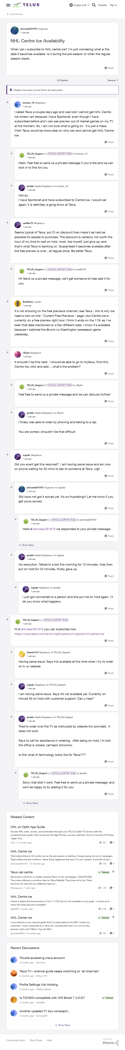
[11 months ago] (23, 842)
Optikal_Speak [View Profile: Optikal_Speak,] (43, 989)
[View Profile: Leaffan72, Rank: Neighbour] (17, 225)
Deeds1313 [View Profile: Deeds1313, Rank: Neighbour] (33, 652)
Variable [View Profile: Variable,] (40, 1002)
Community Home (15, 1040)
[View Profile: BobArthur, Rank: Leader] (17, 303)
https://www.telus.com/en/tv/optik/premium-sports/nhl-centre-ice (59, 634)
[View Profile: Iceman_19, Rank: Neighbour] (17, 104)
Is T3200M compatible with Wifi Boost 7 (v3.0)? (52, 998)
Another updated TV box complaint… (45, 1011)
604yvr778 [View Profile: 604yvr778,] (41, 975)
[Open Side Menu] (8, 5)
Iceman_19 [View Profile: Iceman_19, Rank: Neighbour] (28, 102)
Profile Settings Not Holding (39, 984)
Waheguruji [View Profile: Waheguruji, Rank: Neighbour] (16, 887)
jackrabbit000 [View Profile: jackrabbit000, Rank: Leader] (18, 933)
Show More (26, 545)
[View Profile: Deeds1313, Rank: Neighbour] (22, 654)
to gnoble (55, 587)
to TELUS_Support (60, 652)
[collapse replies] (7, 102)
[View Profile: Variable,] (14, 1000)
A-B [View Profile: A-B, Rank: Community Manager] (12, 842)
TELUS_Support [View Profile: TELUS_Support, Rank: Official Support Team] (35, 153)
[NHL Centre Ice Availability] (27, 106)
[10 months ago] (36, 863)
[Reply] (109, 68)
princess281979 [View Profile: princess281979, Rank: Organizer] (28, 28)
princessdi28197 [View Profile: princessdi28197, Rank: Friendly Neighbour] (19, 863)
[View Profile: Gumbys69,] (14, 1013)
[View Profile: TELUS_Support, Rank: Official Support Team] (22, 155)
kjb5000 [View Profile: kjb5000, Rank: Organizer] (15, 908)
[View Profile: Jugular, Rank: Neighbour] (17, 456)
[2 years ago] (26, 909)
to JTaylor (78, 385)
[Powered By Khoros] (111, 1042)
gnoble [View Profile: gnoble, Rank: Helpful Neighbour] (30, 186)
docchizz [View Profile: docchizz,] (40, 962)
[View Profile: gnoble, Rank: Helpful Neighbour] (22, 188)
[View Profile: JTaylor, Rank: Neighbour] (17, 354)
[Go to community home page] (27, 5)
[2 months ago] (27, 962)
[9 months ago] (33, 933)
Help (49, 1040)
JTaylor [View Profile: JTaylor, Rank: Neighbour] (26, 352)
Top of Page (36, 1040)
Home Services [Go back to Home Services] (14, 14)
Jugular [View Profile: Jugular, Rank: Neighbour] (26, 455)
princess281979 (44, 529)
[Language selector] (79, 5)
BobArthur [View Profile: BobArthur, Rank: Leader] (28, 301)
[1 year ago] (29, 888)
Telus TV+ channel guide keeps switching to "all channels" (60, 971)
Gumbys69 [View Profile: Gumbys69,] (41, 1015)
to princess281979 (86, 519)
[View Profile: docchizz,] (14, 960)
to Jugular (60, 487)
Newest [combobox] (113, 80)
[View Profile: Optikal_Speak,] (14, 986)
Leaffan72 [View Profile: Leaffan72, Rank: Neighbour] (28, 223)
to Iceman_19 (80, 153)
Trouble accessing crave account (42, 958)
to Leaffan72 (79, 269)
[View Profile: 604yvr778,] (14, 973)
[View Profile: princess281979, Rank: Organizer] (15, 30)
